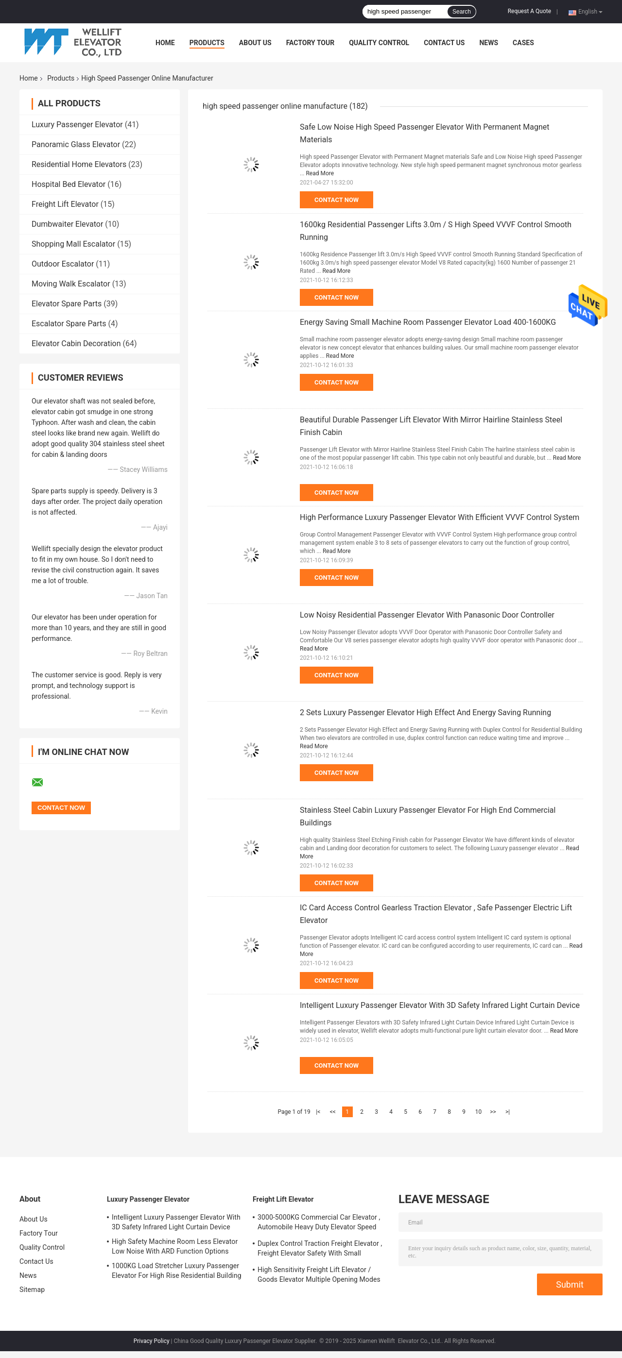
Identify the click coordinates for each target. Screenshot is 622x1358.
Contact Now (336, 199)
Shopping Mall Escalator (73, 244)
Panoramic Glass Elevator (76, 144)
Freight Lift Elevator (65, 204)
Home (165, 43)
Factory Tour (310, 43)
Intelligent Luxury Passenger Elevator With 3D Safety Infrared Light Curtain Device (440, 1005)
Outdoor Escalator (63, 263)
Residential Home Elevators (79, 164)
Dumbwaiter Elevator (67, 224)
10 (478, 1111)
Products (207, 43)
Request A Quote (529, 11)
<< (333, 1111)
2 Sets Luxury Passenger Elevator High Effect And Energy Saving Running (425, 712)
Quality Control (379, 43)
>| (507, 1111)
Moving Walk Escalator (71, 283)
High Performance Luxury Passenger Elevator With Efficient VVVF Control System (439, 517)
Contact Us (444, 43)
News (488, 43)
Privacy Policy (152, 1341)
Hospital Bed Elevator (68, 184)
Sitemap (32, 1289)
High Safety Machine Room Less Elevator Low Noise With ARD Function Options (175, 1246)
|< (318, 1111)
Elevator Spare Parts (67, 303)
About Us (255, 43)
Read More (320, 173)
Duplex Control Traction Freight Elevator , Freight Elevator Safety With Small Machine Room (320, 1250)
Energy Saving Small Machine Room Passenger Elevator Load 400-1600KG (428, 322)
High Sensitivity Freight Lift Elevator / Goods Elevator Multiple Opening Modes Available (319, 1276)
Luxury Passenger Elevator (77, 124)
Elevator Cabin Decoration (76, 343)
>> (493, 1111)
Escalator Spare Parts (69, 323)
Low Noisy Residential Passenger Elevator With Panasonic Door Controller (427, 615)
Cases (523, 43)
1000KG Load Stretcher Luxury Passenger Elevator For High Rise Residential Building (177, 1270)
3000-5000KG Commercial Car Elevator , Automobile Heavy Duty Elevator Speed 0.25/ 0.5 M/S (319, 1223)
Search (461, 11)
